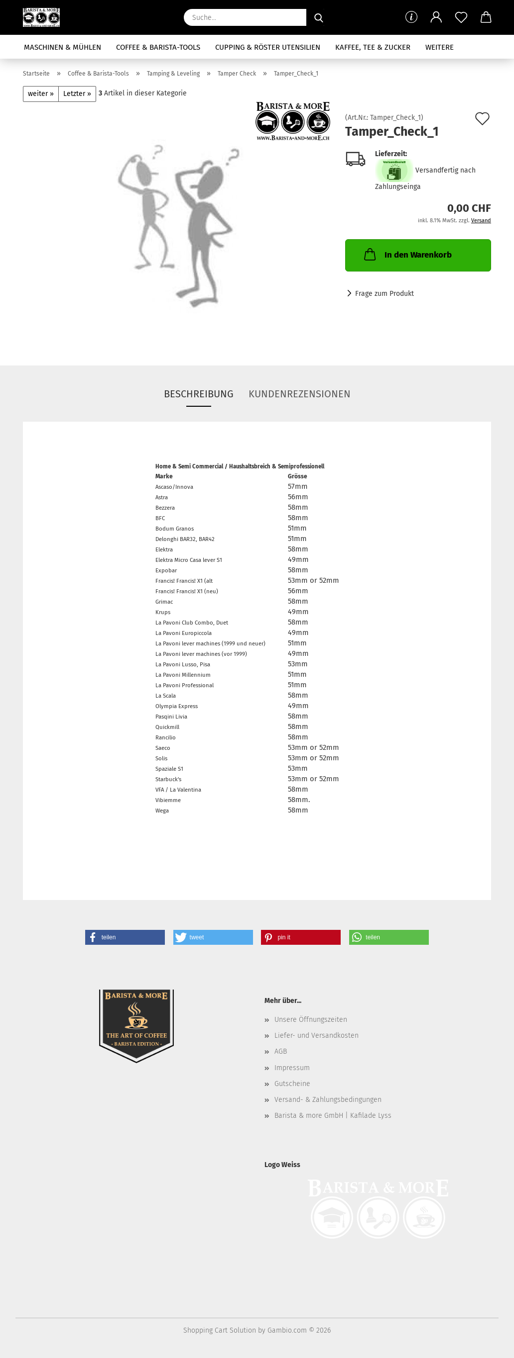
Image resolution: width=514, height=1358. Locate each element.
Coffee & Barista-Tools (158, 47)
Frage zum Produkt (384, 293)
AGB (280, 1051)
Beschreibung (199, 394)
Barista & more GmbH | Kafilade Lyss (332, 1115)
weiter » (41, 94)
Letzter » (77, 94)
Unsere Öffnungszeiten (310, 1019)
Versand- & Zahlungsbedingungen (328, 1099)
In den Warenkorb (407, 254)
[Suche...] (318, 17)
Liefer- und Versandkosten (316, 1035)
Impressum (292, 1068)
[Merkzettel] (461, 17)
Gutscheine (292, 1084)
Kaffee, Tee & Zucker (372, 47)
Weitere (439, 47)
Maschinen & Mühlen (62, 47)
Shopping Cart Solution (219, 1330)
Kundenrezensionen (300, 394)
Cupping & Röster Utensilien (267, 47)
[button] (436, 17)
